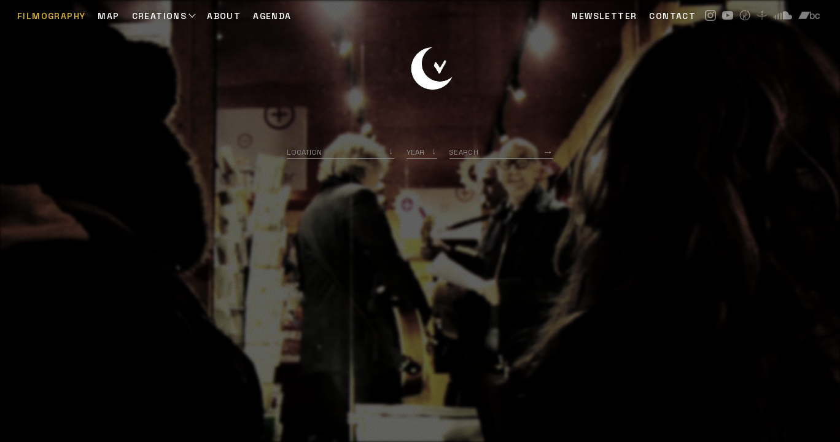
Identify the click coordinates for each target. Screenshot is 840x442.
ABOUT (224, 16)
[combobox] (340, 152)
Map (108, 16)
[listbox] (421, 152)
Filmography (51, 16)
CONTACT (672, 16)
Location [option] (304, 152)
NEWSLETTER (604, 16)
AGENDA (272, 16)
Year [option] (415, 152)
